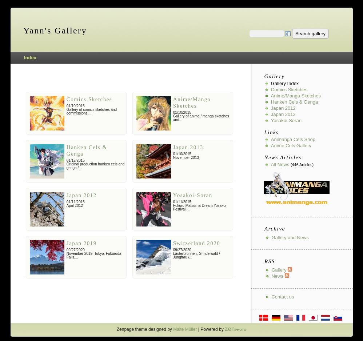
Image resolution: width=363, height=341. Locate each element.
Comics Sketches (89, 99)
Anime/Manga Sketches (296, 96)
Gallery (281, 270)
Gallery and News (290, 237)
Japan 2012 (82, 195)
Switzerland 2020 (196, 243)
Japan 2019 (82, 243)
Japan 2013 (188, 147)
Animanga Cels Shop (293, 139)
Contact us (282, 297)
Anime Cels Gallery (291, 145)
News (280, 276)
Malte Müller (185, 329)
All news (280, 164)
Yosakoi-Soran (192, 195)
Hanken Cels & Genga (294, 102)
